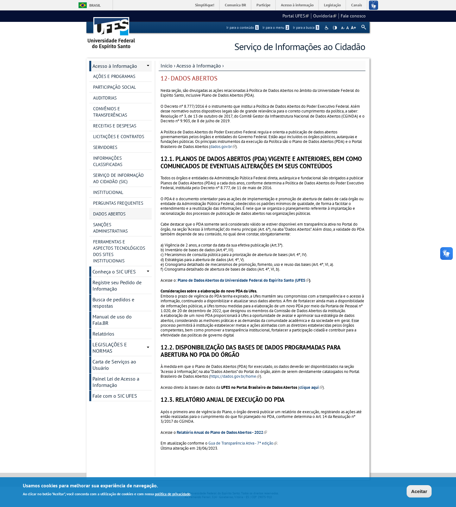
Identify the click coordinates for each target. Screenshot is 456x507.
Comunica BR (235, 5)
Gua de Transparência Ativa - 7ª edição (242, 443)
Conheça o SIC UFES (114, 271)
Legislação (332, 5)
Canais (356, 5)
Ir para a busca (306, 27)
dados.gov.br (223, 146)
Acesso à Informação (198, 65)
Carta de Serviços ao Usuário (114, 364)
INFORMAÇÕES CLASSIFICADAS (107, 161)
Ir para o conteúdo (242, 27)
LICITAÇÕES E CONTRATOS (118, 136)
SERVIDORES (105, 147)
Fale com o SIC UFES (114, 396)
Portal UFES (295, 16)
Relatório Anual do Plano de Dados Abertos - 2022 (222, 432)
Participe (263, 5)
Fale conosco (353, 16)
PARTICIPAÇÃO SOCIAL (114, 87)
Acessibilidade (327, 28)
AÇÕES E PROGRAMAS (114, 76)
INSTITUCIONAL (108, 192)
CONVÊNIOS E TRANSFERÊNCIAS (110, 112)
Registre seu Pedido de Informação (117, 285)
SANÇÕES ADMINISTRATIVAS (110, 228)
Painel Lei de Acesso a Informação (115, 381)
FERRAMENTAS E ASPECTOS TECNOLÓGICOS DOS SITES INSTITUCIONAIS (119, 251)
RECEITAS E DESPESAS (114, 126)
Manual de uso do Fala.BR (112, 319)
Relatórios (103, 334)
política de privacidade (172, 494)
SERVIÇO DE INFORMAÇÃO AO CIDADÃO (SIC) (118, 178)
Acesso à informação (297, 5)
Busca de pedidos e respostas (113, 302)
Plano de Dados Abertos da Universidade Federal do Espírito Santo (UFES (243, 280)
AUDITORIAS (105, 98)
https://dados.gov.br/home (235, 376)
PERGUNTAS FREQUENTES (118, 203)
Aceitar (419, 491)
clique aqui (311, 387)
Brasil (95, 5)
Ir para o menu (276, 27)
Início (167, 65)
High (334, 28)
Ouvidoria (324, 16)
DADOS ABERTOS (109, 214)
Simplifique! (204, 5)
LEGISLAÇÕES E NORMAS (109, 347)
